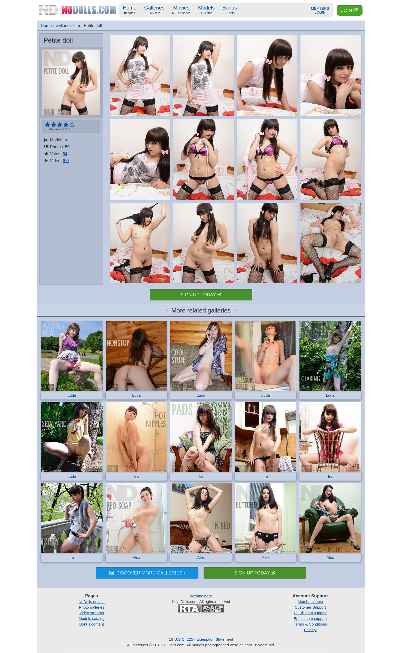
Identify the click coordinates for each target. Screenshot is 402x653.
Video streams (91, 613)
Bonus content (91, 624)
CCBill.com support (310, 613)
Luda (71, 395)
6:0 (66, 160)
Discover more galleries (147, 573)
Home (129, 10)
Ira (77, 25)
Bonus (229, 10)
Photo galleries (91, 607)
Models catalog (92, 618)
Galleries (154, 10)
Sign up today (201, 294)
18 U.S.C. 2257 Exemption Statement (201, 639)
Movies (181, 10)
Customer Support (310, 607)
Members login (310, 601)
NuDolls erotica (91, 601)
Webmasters (201, 596)
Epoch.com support (310, 618)
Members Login (320, 10)
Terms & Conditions (310, 624)
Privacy (310, 630)
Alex (136, 557)
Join (349, 10)
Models (206, 10)
